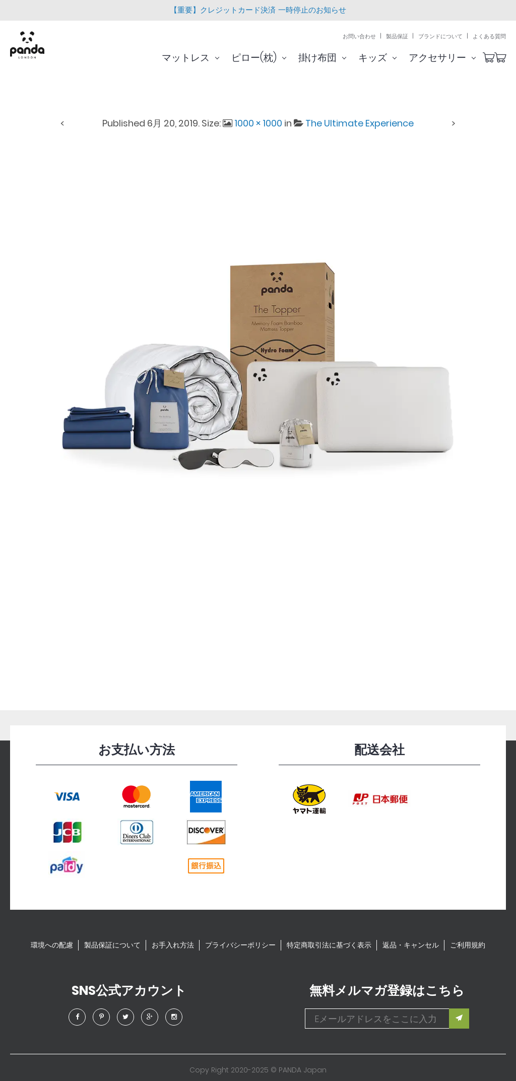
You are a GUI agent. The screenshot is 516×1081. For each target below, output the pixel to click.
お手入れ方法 (173, 945)
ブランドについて (440, 36)
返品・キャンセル (410, 945)
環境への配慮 (52, 945)
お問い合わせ (359, 36)
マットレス (203, 57)
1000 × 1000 (258, 123)
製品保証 (397, 36)
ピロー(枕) (271, 57)
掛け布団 (335, 57)
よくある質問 (489, 36)
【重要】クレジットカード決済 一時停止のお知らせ (258, 10)
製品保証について (112, 945)
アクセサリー (454, 57)
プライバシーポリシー (240, 945)
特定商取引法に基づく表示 (329, 945)
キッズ (390, 57)
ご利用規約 (467, 945)
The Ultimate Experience (359, 123)
